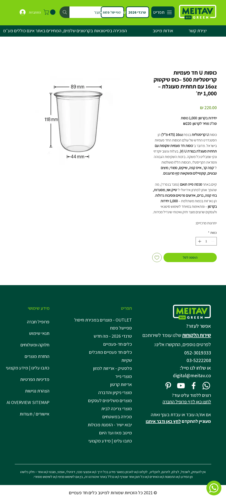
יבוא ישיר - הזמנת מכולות (110, 425)
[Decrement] (213, 241)
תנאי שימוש (39, 333)
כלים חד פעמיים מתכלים (110, 352)
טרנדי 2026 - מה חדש (113, 336)
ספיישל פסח (121, 328)
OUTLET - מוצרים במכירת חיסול (104, 320)
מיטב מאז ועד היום (115, 433)
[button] (50, 12)
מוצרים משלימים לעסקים (110, 401)
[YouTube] (181, 385)
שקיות (126, 360)
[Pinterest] (168, 385)
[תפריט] (163, 12)
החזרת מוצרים (37, 356)
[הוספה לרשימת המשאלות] (157, 257)
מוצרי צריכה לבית (116, 409)
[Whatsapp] (206, 385)
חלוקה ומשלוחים (35, 345)
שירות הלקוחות (196, 335)
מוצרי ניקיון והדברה (115, 392)
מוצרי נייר (123, 376)
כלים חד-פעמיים (117, 344)
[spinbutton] (206, 241)
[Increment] (199, 241)
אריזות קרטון (121, 384)
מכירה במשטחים (117, 417)
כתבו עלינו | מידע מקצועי (27, 368)
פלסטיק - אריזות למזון (112, 368)
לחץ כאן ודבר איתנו (163, 421)
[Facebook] (193, 385)
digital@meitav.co (192, 375)
